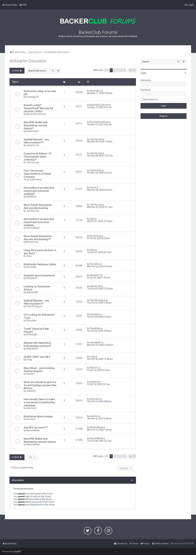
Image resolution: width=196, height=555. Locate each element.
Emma (93, 187)
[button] (106, 70)
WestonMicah (33, 228)
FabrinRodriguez (34, 306)
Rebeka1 (30, 374)
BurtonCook (32, 242)
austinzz (94, 416)
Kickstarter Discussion (28, 61)
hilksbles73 (31, 278)
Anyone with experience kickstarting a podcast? (37, 344)
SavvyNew (31, 267)
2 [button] (114, 70)
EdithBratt (31, 196)
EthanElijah (31, 334)
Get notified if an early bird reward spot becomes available (39, 222)
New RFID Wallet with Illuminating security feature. (40, 440)
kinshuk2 (30, 419)
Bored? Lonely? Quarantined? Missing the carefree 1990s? (38, 108)
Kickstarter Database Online (40, 264)
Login (143, 73)
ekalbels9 (31, 391)
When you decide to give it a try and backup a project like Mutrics (40, 385)
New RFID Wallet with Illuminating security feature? (36, 125)
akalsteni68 (32, 292)
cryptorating (35, 179)
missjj (29, 359)
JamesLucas (32, 145)
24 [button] (130, 70)
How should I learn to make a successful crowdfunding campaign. (39, 402)
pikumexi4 (31, 408)
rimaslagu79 (32, 97)
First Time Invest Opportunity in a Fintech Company (37, 173)
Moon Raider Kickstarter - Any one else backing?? (38, 238)
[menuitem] (23, 5)
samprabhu (95, 91)
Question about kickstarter (39, 275)
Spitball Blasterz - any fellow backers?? (36, 141)
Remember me (150, 99)
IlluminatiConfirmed (35, 114)
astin (92, 218)
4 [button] (121, 70)
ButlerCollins (32, 131)
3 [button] (118, 70)
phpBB (17, 551)
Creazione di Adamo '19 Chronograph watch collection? (37, 156)
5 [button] (124, 70)
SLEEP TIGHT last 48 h (37, 356)
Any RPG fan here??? (36, 427)
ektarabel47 (32, 348)
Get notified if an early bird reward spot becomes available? (39, 190)
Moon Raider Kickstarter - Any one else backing (38, 206)
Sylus (29, 256)
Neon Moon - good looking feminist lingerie (39, 369)
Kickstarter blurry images (38, 416)
